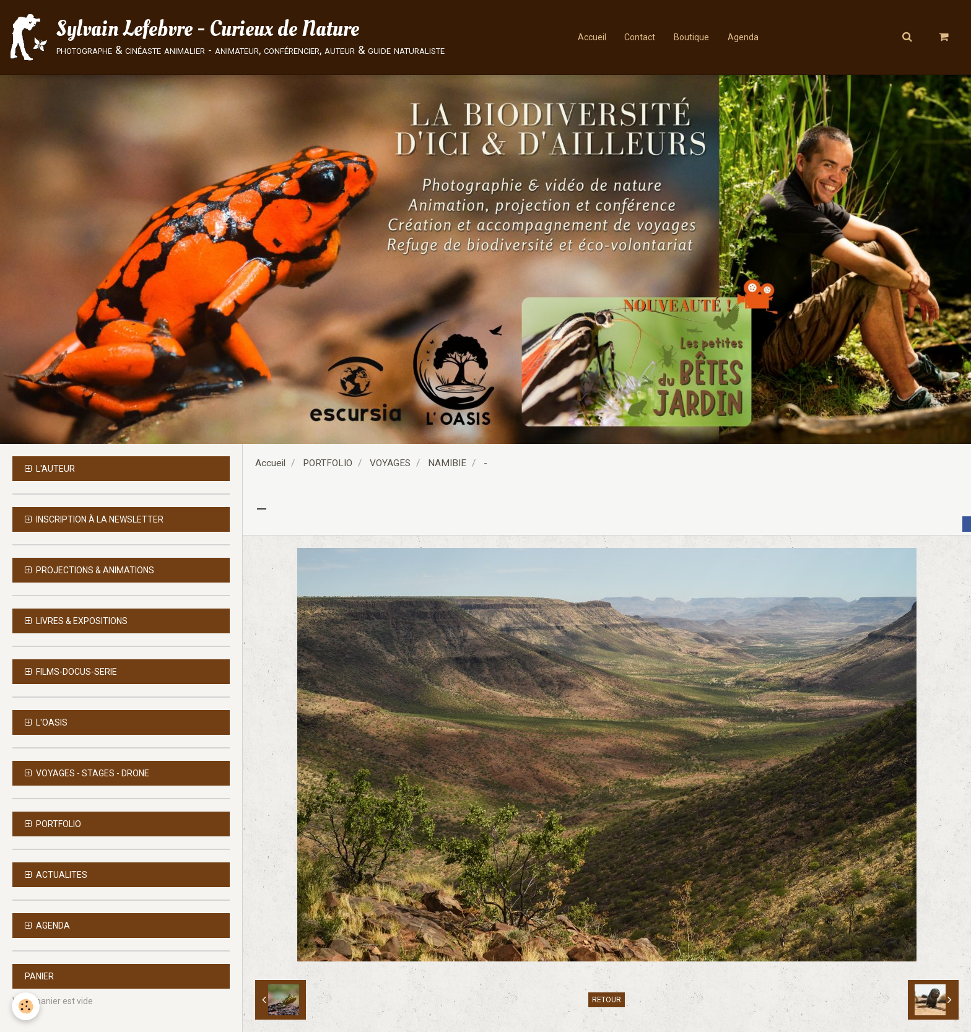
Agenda (743, 37)
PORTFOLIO (327, 463)
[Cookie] (26, 1006)
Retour (606, 999)
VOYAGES (390, 463)
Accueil (591, 37)
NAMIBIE (447, 463)
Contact (639, 37)
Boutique (691, 37)
